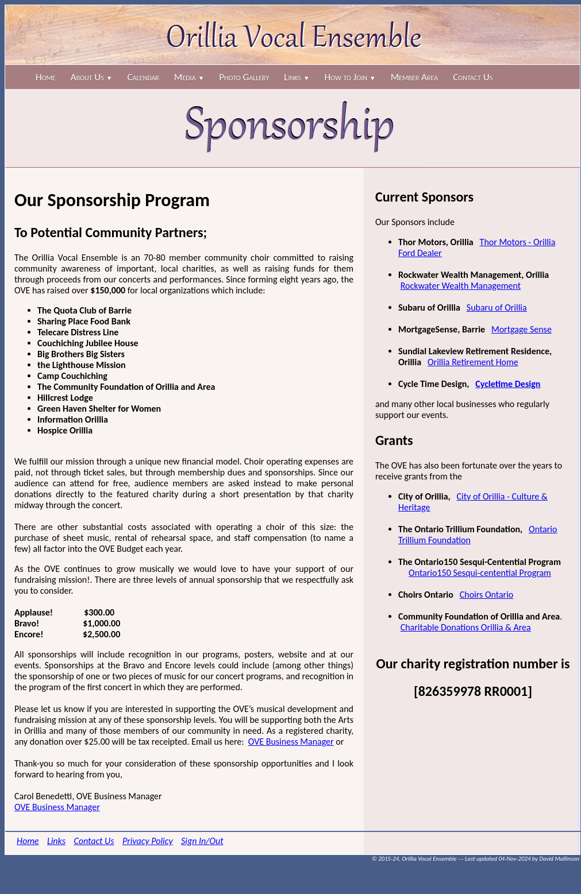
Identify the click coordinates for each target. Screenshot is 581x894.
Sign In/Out (202, 840)
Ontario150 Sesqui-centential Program (480, 572)
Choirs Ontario (487, 594)
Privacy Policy (147, 840)
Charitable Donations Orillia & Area (466, 627)
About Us (92, 77)
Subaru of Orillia (497, 307)
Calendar (143, 77)
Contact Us (472, 77)
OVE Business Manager (291, 741)
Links (296, 77)
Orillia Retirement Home (473, 362)
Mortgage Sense (521, 329)
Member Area (414, 77)
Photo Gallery (244, 77)
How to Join (350, 77)
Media (189, 77)
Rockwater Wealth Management (461, 285)
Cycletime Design (507, 383)
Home (46, 77)
